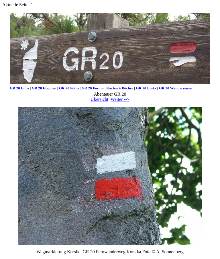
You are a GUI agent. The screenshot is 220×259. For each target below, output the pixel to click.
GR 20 (164, 88)
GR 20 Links (146, 88)
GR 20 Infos (19, 88)
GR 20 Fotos (69, 88)
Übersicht (99, 99)
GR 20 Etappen (44, 88)
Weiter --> (120, 99)
